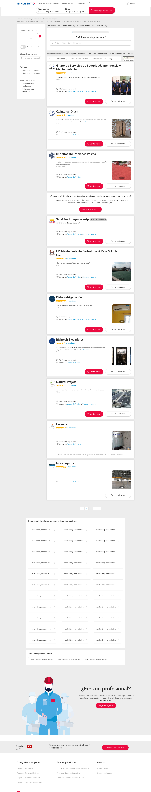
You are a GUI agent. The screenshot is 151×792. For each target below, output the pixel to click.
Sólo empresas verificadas (28, 85)
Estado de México (55, 21)
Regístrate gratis (106, 705)
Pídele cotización (118, 101)
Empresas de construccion (37, 21)
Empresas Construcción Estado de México (73, 768)
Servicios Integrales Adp (72, 219)
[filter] (30, 36)
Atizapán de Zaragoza (71, 21)
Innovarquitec (65, 463)
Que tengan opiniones (30, 70)
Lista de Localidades (104, 773)
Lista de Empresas (103, 768)
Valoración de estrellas (79, 59)
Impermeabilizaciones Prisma (76, 154)
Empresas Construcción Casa (28, 773)
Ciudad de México (89, 91)
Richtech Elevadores (69, 339)
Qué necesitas (43, 9)
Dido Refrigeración (69, 297)
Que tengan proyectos (31, 73)
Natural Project (66, 382)
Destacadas (60, 59)
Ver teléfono (93, 102)
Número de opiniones (101, 59)
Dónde (67, 9)
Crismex (61, 424)
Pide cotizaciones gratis (115, 747)
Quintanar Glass (67, 111)
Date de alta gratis (90, 209)
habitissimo (20, 21)
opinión (70, 115)
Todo (40, 38)
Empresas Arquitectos (25, 768)
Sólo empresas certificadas (28, 90)
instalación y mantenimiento (41, 659)
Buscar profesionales (101, 10)
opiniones (70, 73)
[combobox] (49, 10)
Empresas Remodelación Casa (28, 778)
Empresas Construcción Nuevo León (70, 778)
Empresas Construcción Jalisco (68, 773)
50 (31, 38)
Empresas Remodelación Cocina (29, 782)
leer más (84, 122)
